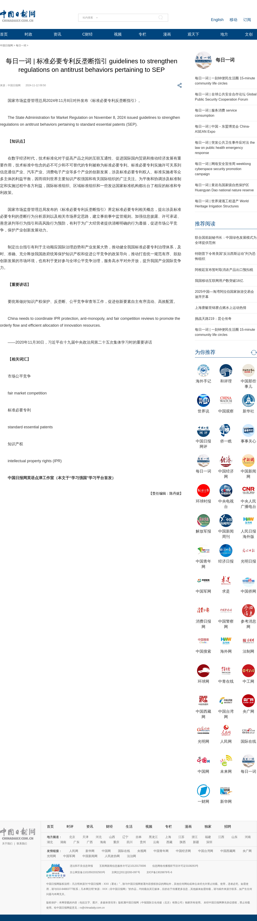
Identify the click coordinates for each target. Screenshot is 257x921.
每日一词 (21, 45)
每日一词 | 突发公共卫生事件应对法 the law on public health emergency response (225, 148)
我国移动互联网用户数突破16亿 (219, 280)
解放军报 (203, 531)
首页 (4, 34)
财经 (109, 826)
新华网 (226, 801)
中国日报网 (6, 45)
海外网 (226, 651)
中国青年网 (161, 851)
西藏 (169, 842)
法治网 (131, 856)
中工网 (248, 681)
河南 (248, 837)
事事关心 (248, 441)
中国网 (203, 771)
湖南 (63, 842)
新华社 (248, 411)
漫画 (167, 34)
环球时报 (203, 501)
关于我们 (7, 843)
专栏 (142, 34)
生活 (129, 826)
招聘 (227, 826)
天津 (85, 837)
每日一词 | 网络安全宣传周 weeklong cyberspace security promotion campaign (223, 169)
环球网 (203, 681)
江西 (221, 837)
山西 (112, 837)
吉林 (139, 837)
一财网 (203, 801)
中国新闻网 (89, 856)
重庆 (116, 842)
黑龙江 (153, 837)
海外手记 (203, 381)
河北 (99, 837)
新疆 (196, 842)
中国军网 (203, 591)
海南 (103, 842)
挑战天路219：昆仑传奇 (213, 318)
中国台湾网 (205, 851)
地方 (224, 34)
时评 (70, 826)
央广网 (248, 711)
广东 (76, 842)
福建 (208, 837)
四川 (130, 842)
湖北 (50, 842)
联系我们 (22, 843)
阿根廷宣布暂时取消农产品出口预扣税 (224, 270)
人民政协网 (112, 856)
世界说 (203, 411)
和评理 (226, 381)
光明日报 (248, 561)
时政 (28, 34)
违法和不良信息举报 (81, 865)
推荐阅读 (205, 223)
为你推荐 (205, 352)
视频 (118, 34)
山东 (235, 837)
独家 (208, 826)
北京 (72, 837)
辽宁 (125, 837)
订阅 (247, 20)
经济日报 (226, 561)
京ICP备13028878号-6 (159, 872)
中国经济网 (183, 851)
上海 (168, 837)
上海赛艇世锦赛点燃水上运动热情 (220, 308)
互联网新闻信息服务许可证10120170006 (122, 865)
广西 (90, 842)
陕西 (183, 842)
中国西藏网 (227, 851)
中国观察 (226, 411)
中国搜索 (203, 651)
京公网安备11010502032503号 (87, 872)
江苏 (181, 837)
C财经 (87, 34)
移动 (233, 20)
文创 (249, 34)
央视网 (141, 851)
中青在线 (226, 681)
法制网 (248, 651)
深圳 (209, 842)
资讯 (57, 34)
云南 (156, 842)
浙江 (195, 837)
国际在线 (248, 741)
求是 (226, 591)
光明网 (203, 741)
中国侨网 (248, 591)
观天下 (193, 34)
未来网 (226, 771)
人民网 (226, 741)
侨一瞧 (226, 441)
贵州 (143, 842)
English (217, 20)
